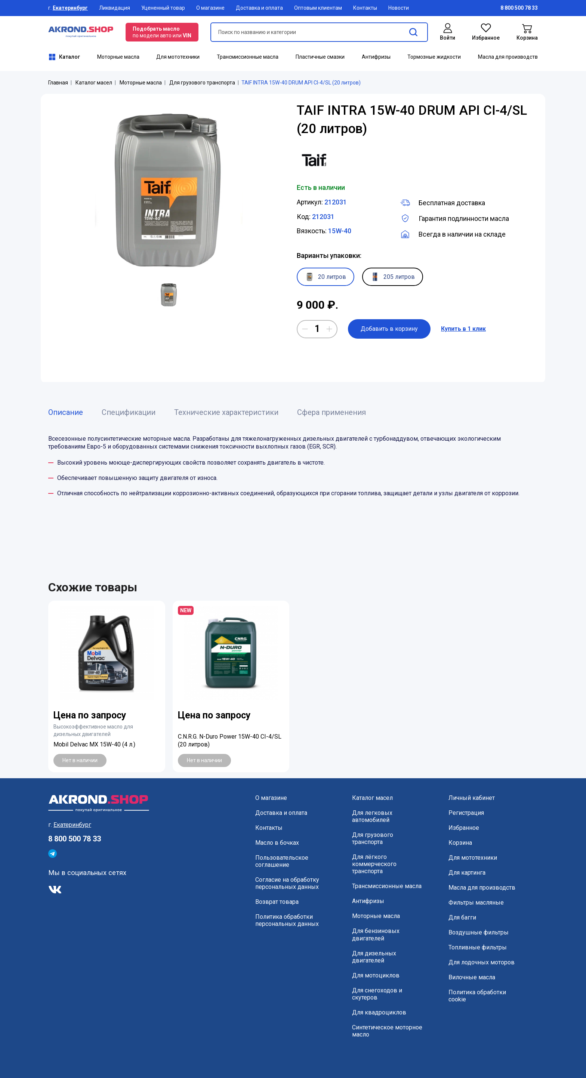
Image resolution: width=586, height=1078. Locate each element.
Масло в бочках (277, 842)
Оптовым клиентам (318, 8)
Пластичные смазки (320, 57)
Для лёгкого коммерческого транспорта (374, 864)
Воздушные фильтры (478, 932)
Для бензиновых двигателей (376, 934)
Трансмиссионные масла (247, 57)
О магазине (210, 8)
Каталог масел (93, 83)
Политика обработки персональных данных (287, 920)
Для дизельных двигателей (374, 957)
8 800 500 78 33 (74, 838)
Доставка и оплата (259, 8)
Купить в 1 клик (463, 328)
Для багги (462, 917)
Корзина (460, 842)
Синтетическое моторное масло (387, 1031)
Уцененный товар (163, 8)
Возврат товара (277, 901)
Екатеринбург (70, 8)
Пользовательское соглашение (281, 861)
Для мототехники (178, 57)
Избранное (463, 827)
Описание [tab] (65, 412)
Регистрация (466, 812)
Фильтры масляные (476, 902)
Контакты (365, 8)
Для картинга (466, 872)
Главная (58, 83)
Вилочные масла (471, 977)
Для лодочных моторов (481, 962)
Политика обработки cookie (477, 996)
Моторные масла (118, 57)
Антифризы (376, 57)
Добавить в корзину (389, 328)
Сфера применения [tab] (331, 412)
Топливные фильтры (477, 947)
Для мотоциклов (376, 975)
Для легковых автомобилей (372, 816)
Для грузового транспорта (202, 83)
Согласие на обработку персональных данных (287, 883)
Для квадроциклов (379, 1012)
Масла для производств (508, 57)
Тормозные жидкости (434, 57)
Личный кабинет (471, 797)
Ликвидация (114, 8)
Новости (398, 8)
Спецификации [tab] (128, 412)
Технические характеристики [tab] (226, 412)
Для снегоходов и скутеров (377, 994)
